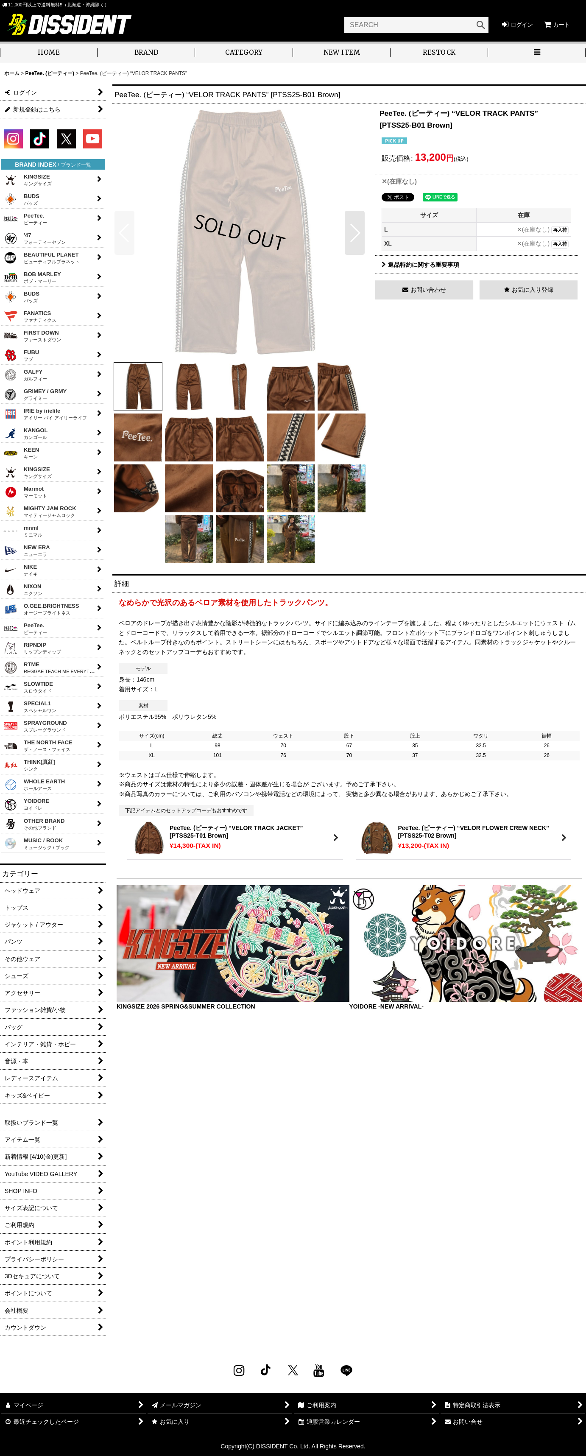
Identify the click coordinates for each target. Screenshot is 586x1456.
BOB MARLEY (32, 277)
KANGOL (25, 433)
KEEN (21, 453)
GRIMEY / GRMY (35, 394)
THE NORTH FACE (38, 745)
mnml (22, 531)
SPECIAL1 (29, 706)
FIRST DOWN (32, 336)
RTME (52, 667)
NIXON (22, 589)
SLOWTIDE (28, 687)
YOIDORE (26, 805)
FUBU (21, 355)
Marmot (25, 492)
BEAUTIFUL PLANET (41, 258)
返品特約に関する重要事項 (420, 264)
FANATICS (29, 316)
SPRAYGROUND (35, 726)
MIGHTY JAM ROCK (39, 511)
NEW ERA (26, 550)
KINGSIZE (27, 179)
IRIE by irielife (45, 414)
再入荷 (560, 229)
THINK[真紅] (29, 765)
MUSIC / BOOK (36, 843)
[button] (537, 53)
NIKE (20, 570)
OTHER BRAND (33, 824)
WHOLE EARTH (34, 784)
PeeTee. (25, 218)
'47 (34, 238)
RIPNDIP (32, 648)
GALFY (25, 375)
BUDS (21, 199)
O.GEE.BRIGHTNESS (41, 609)
